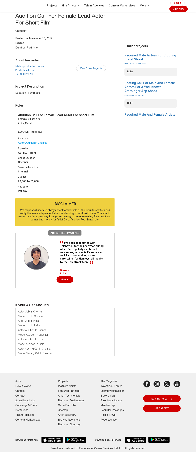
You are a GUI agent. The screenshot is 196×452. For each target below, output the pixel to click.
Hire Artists (70, 5)
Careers (20, 391)
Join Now (178, 8)
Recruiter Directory (69, 425)
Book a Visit (107, 396)
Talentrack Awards (111, 401)
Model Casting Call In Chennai (35, 353)
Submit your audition (112, 391)
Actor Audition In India (30, 339)
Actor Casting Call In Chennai (34, 348)
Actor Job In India (28, 320)
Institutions (21, 410)
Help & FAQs (108, 415)
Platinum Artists (67, 386)
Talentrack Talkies (111, 386)
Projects (52, 5)
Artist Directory (67, 415)
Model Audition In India (31, 344)
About (18, 381)
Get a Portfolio (67, 405)
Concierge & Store (26, 405)
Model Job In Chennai (30, 316)
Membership (107, 405)
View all (65, 279)
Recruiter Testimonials (71, 401)
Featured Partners (68, 391)
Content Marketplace (122, 5)
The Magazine (108, 381)
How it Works (23, 386)
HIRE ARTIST (162, 408)
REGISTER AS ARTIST (162, 398)
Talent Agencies (94, 5)
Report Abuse (108, 420)
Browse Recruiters (69, 420)
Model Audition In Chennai (33, 334)
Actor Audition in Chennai (32, 143)
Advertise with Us (25, 401)
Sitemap (63, 410)
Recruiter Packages (112, 410)
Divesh (64, 270)
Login (177, 2)
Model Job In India (29, 325)
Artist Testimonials (69, 396)
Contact (20, 396)
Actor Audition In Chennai (32, 330)
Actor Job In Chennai (30, 311)
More (144, 5)
